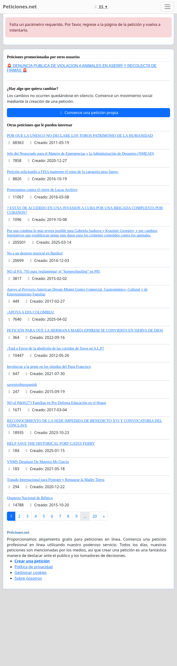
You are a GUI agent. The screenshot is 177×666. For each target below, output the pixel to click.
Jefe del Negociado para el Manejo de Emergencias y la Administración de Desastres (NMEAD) (80, 153)
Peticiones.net (20, 6)
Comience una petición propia (88, 112)
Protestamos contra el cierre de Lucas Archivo (42, 190)
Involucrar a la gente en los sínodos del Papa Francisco (49, 367)
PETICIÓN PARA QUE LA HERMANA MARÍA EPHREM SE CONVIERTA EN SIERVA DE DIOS (85, 330)
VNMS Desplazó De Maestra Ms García (38, 462)
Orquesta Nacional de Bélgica (30, 498)
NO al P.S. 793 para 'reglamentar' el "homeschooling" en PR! (53, 271)
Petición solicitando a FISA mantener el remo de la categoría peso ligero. (62, 172)
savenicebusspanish (22, 384)
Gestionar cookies (31, 572)
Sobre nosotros (28, 578)
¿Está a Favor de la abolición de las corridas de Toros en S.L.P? (55, 348)
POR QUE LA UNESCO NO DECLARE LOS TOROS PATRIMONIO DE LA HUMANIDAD (80, 135)
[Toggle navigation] (167, 7)
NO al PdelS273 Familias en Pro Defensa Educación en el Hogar (56, 403)
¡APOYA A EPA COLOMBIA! (30, 312)
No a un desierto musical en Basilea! (35, 253)
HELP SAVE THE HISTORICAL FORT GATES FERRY (51, 443)
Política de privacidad (34, 566)
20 (94, 516)
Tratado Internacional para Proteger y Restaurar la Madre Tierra (55, 480)
